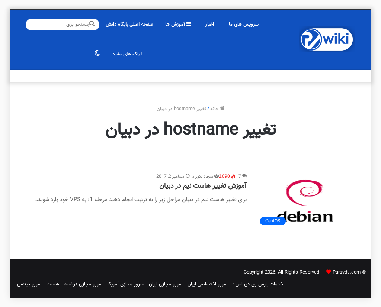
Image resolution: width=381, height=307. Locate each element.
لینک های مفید (127, 54)
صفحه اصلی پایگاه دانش (129, 24)
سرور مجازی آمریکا (126, 284)
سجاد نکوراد (202, 176)
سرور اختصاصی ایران (207, 284)
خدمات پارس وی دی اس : (258, 284)
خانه (217, 109)
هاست (53, 284)
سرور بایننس (29, 284)
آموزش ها (177, 24)
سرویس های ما (244, 24)
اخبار (209, 24)
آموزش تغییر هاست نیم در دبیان (203, 186)
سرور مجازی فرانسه (83, 284)
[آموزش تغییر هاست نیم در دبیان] (305, 201)
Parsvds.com (347, 272)
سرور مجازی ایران (165, 284)
